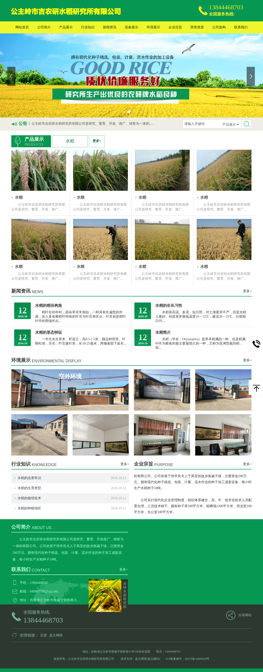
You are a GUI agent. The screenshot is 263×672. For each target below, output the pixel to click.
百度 (43, 635)
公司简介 (44, 27)
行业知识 (87, 27)
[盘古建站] (153, 658)
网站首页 (22, 27)
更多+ (97, 141)
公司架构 (219, 27)
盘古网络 (56, 635)
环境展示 (153, 27)
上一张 (11, 76)
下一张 (251, 76)
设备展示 (131, 27)
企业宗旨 (175, 27)
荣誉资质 (197, 27)
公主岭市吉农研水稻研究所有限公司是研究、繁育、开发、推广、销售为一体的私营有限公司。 (102, 123)
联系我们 (241, 27)
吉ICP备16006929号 (197, 658)
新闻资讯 (109, 27)
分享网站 (245, 615)
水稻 (70, 141)
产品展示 (66, 27)
